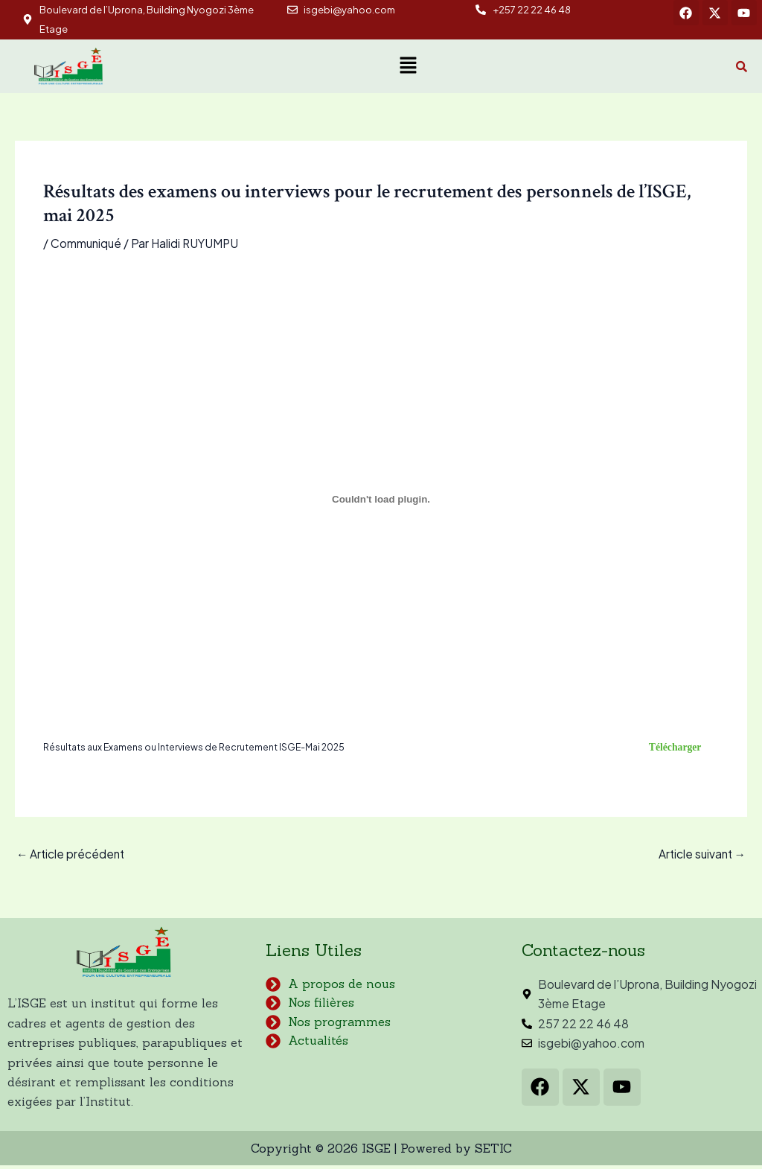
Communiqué (87, 243)
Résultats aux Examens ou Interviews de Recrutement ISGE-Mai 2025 (200, 748)
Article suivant (700, 856)
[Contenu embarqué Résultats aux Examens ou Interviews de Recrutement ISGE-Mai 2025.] (380, 498)
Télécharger (671, 748)
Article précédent (71, 856)
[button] (408, 66)
